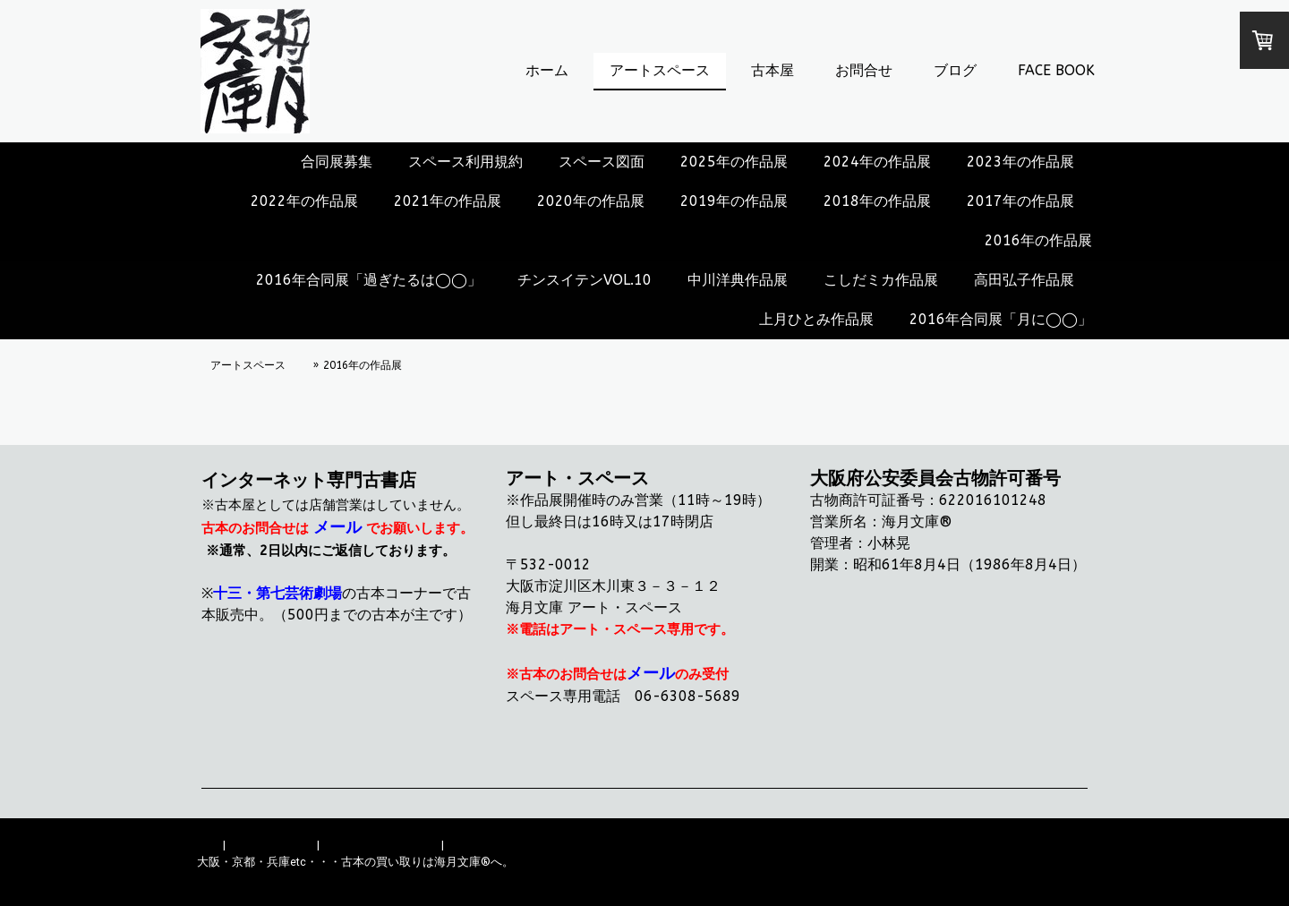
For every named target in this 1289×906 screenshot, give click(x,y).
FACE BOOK (1056, 70)
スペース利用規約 (465, 161)
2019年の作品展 (734, 200)
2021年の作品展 (447, 200)
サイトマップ (481, 844)
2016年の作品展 (1038, 240)
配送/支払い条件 (271, 844)
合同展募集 (336, 161)
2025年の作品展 (734, 161)
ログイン (1069, 878)
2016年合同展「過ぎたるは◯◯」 (369, 279)
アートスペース (660, 70)
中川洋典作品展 (737, 279)
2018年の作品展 (877, 200)
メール (337, 527)
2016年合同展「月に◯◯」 (1000, 319)
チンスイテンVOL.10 (584, 279)
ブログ (955, 70)
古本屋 (772, 70)
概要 (208, 844)
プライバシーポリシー (380, 844)
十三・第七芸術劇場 (277, 593)
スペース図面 (601, 161)
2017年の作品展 (1020, 200)
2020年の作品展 (590, 200)
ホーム (546, 70)
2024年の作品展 (877, 161)
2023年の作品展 (1020, 161)
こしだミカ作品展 (881, 279)
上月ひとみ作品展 (816, 319)
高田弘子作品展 (1024, 279)
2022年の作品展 (304, 200)
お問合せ (863, 70)
